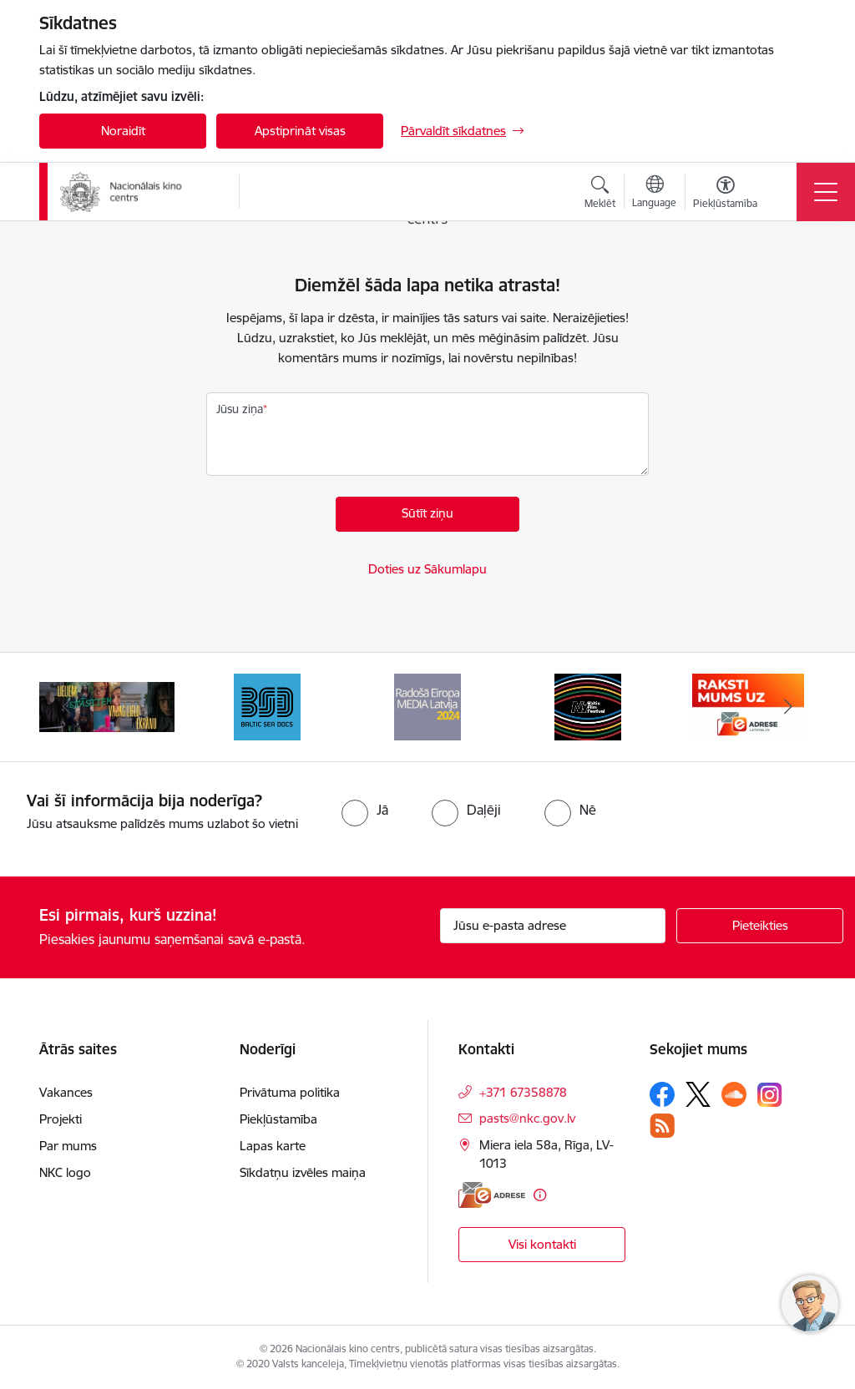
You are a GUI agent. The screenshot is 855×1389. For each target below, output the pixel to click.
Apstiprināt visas (300, 131)
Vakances (66, 1092)
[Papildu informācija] (540, 1195)
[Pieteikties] (759, 925)
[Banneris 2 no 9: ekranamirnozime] (107, 706)
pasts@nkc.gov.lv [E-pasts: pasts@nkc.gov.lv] (527, 1118)
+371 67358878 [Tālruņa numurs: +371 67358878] (523, 1092)
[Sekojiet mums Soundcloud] (733, 1094)
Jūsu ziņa (239, 409)
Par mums (68, 1146)
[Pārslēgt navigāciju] (826, 192)
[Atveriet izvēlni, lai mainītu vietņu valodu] (654, 193)
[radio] (364, 810)
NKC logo (65, 1172)
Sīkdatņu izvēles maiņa (303, 1172)
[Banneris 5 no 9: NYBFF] (587, 706)
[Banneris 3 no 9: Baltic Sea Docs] (267, 706)
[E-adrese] (491, 1195)
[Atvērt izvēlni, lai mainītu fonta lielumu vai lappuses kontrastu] (725, 194)
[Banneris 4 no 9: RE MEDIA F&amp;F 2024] (427, 706)
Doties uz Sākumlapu (427, 569)
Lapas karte (273, 1146)
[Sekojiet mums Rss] (662, 1126)
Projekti (60, 1119)
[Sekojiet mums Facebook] (662, 1094)
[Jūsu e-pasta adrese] (552, 925)
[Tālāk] (788, 707)
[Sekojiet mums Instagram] (769, 1095)
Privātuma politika (290, 1092)
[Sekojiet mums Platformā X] (698, 1094)
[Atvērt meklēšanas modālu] (600, 194)
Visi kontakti (542, 1244)
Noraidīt (123, 131)
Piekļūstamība (278, 1119)
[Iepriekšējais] (67, 707)
